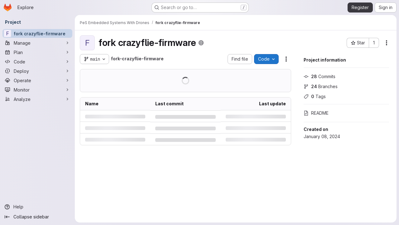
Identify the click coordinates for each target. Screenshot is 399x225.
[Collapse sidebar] (37, 216)
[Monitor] (37, 89)
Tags (315, 96)
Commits (319, 76)
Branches (321, 86)
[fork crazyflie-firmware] (37, 33)
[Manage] (37, 42)
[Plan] (37, 52)
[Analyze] (37, 99)
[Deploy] (37, 71)
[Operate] (37, 80)
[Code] (37, 61)
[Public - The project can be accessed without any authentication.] (201, 42)
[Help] (37, 206)
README (316, 113)
